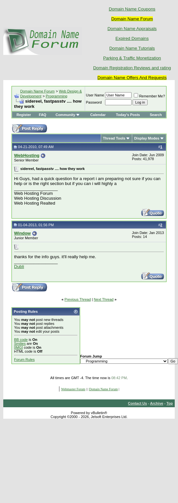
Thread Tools (114, 138)
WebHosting (27, 155)
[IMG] (18, 347)
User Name (95, 95)
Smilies (20, 343)
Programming (56, 96)
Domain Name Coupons (132, 9)
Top (170, 403)
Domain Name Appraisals (131, 28)
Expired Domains (132, 38)
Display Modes (146, 138)
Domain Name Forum (37, 91)
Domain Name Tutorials (132, 48)
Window (22, 233)
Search (156, 115)
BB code (21, 340)
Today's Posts (128, 115)
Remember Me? (149, 96)
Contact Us (137, 403)
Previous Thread (77, 299)
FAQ (42, 115)
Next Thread (104, 299)
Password (94, 102)
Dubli (19, 266)
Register (24, 115)
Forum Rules (24, 359)
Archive (156, 403)
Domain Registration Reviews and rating (132, 67)
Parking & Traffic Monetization (132, 58)
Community (68, 115)
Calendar (98, 115)
